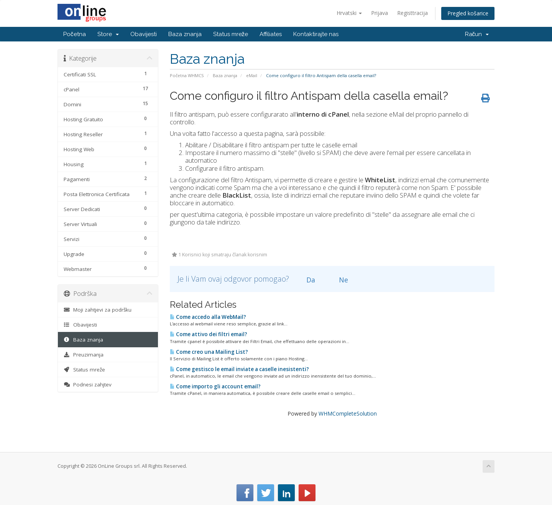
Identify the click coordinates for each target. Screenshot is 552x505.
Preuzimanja (84, 354)
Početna (74, 34)
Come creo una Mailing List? (209, 351)
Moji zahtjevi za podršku (97, 309)
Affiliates (271, 34)
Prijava (379, 13)
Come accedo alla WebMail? (208, 317)
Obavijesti (143, 34)
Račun (477, 34)
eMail (251, 75)
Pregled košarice (467, 13)
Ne (339, 279)
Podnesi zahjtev (88, 384)
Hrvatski (349, 13)
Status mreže (230, 34)
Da (306, 279)
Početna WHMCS (187, 75)
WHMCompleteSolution (348, 413)
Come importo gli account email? (215, 386)
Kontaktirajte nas (315, 34)
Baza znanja (185, 34)
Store (108, 34)
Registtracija (412, 13)
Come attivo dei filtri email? (208, 334)
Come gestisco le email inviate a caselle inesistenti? (239, 369)
